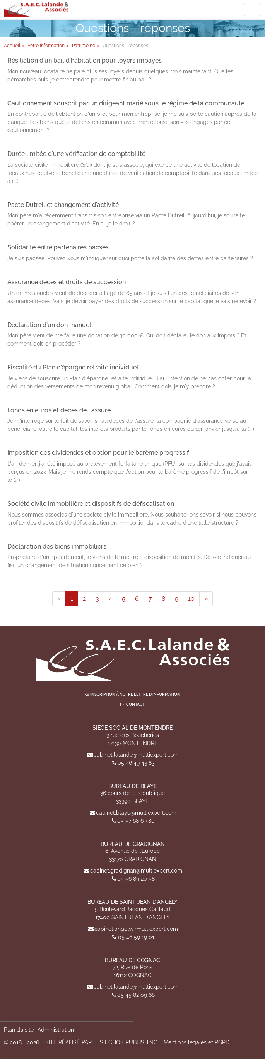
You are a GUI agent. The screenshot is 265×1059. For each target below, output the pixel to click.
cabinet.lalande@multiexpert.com (136, 755)
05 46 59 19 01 (136, 937)
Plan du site (19, 1030)
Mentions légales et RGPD (196, 1042)
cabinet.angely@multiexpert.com (136, 929)
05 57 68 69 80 (136, 821)
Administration (56, 1030)
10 (191, 598)
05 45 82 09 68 (136, 995)
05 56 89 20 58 (136, 879)
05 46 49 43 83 (136, 763)
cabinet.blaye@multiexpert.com (136, 813)
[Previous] (59, 598)
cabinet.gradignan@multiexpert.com (136, 871)
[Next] (206, 598)
